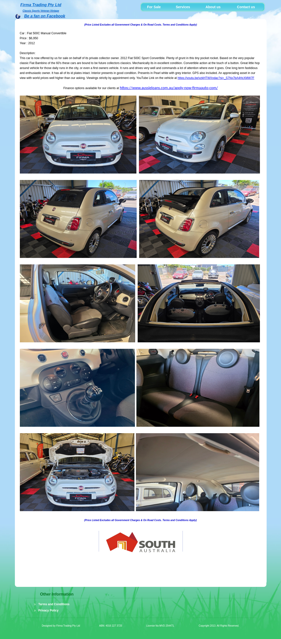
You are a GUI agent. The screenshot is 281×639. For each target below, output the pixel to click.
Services (183, 7)
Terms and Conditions (54, 604)
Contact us (244, 7)
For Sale (154, 7)
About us (213, 7)
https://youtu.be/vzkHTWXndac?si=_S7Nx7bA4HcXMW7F (216, 78)
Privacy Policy (48, 610)
